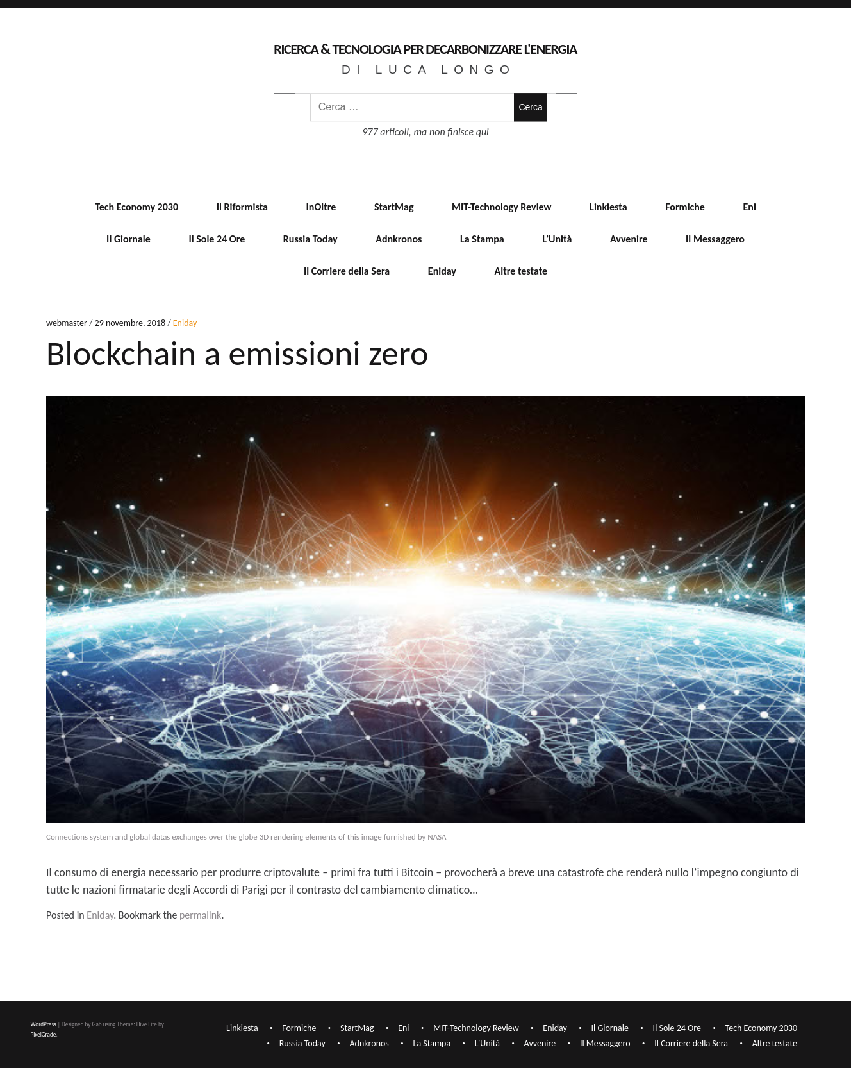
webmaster (67, 323)
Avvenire (629, 239)
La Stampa (482, 239)
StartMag (394, 207)
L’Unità (557, 239)
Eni (749, 207)
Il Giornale (128, 239)
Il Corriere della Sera (347, 271)
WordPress (43, 1024)
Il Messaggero (715, 239)
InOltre (321, 207)
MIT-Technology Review (501, 207)
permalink (200, 915)
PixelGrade (43, 1033)
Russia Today (310, 239)
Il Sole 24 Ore (216, 239)
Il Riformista (242, 207)
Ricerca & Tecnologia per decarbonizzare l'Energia (425, 49)
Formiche (685, 207)
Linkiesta (608, 207)
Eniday (442, 271)
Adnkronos (399, 239)
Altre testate (521, 271)
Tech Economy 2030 (136, 207)
